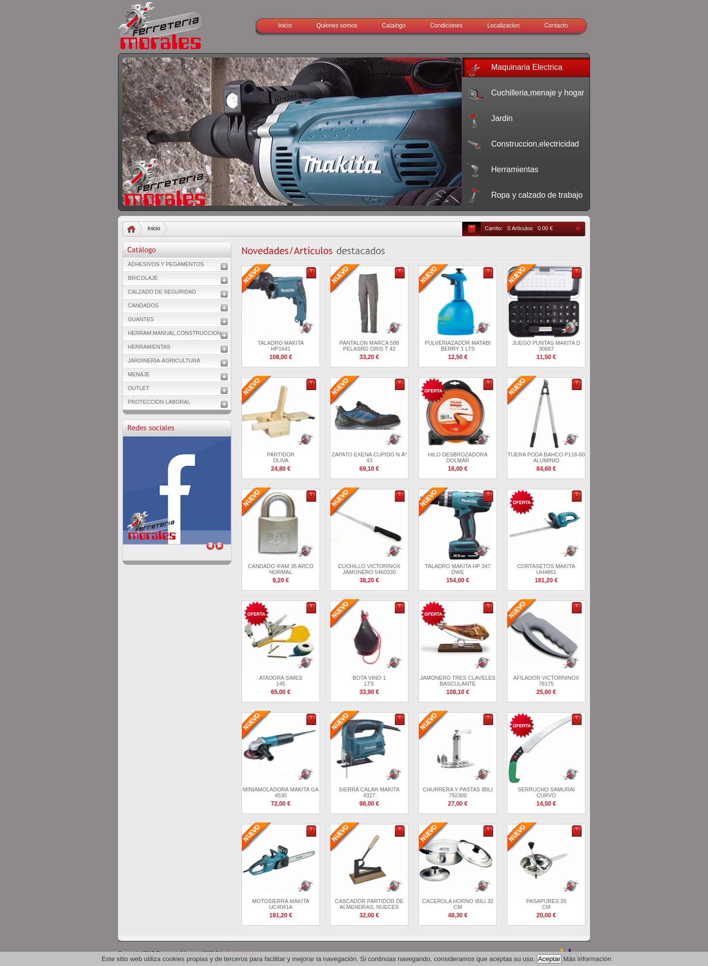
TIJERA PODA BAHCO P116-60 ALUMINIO (546, 457)
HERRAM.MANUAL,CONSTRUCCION (174, 333)
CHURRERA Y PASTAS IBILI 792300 (458, 792)
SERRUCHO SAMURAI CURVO (546, 792)
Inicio (285, 25)
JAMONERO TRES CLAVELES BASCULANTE (458, 681)
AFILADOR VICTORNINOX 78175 (546, 681)
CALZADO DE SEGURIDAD (162, 292)
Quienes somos (336, 25)
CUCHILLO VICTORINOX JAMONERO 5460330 (369, 569)
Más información (587, 959)
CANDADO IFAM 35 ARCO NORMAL (280, 569)
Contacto (556, 25)
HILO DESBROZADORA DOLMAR (457, 457)
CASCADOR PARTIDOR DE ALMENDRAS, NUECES (369, 904)
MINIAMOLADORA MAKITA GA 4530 (281, 792)
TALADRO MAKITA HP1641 (281, 346)
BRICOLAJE (143, 278)
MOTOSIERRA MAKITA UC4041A (280, 904)
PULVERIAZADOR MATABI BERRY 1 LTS (458, 346)
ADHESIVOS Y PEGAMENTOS (166, 264)
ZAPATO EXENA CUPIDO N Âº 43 (369, 457)
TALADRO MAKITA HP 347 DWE (457, 569)
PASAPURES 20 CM (546, 904)
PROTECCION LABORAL (159, 402)
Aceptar (549, 959)
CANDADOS (143, 305)
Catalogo (394, 25)
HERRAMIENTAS (149, 347)
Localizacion (503, 25)
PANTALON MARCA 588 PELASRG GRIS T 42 (369, 346)
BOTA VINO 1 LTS (369, 681)
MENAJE (139, 374)
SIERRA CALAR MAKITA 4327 (369, 792)
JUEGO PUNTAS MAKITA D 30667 (546, 346)
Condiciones (446, 25)
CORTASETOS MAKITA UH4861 (546, 569)
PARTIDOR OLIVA (281, 457)
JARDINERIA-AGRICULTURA (164, 360)
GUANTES (141, 319)
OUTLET (138, 388)
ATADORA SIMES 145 (280, 681)
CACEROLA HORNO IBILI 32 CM (458, 904)
